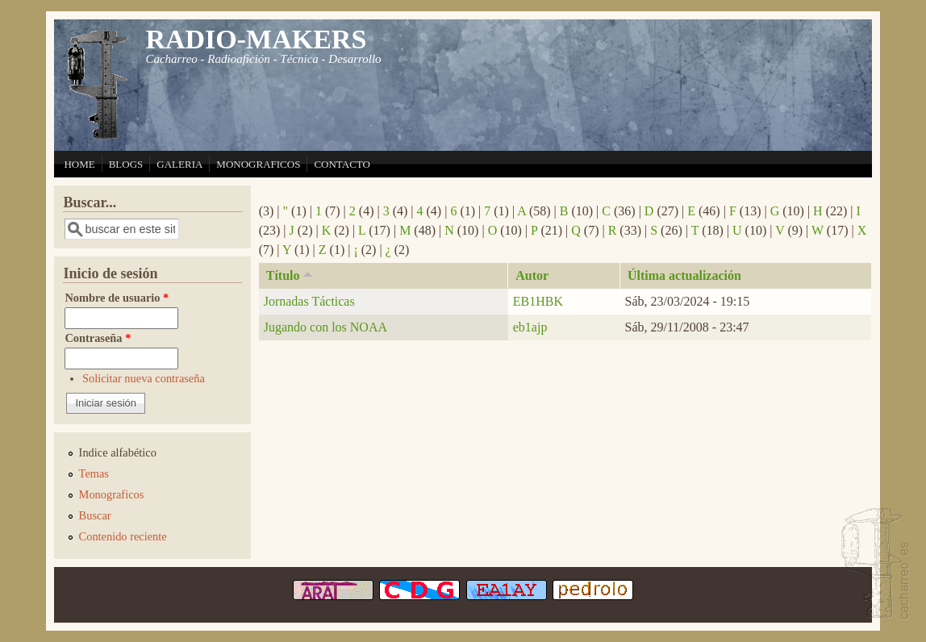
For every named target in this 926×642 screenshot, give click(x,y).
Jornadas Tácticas (309, 301)
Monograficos (111, 494)
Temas (94, 473)
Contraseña (98, 337)
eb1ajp (530, 327)
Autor (532, 275)
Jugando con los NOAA (325, 327)
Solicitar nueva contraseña (143, 378)
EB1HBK (538, 301)
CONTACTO (342, 164)
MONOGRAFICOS (258, 164)
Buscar (95, 515)
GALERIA (179, 164)
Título (290, 274)
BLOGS (126, 164)
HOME (79, 164)
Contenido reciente (123, 536)
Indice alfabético (117, 452)
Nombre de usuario (117, 297)
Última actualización (684, 275)
